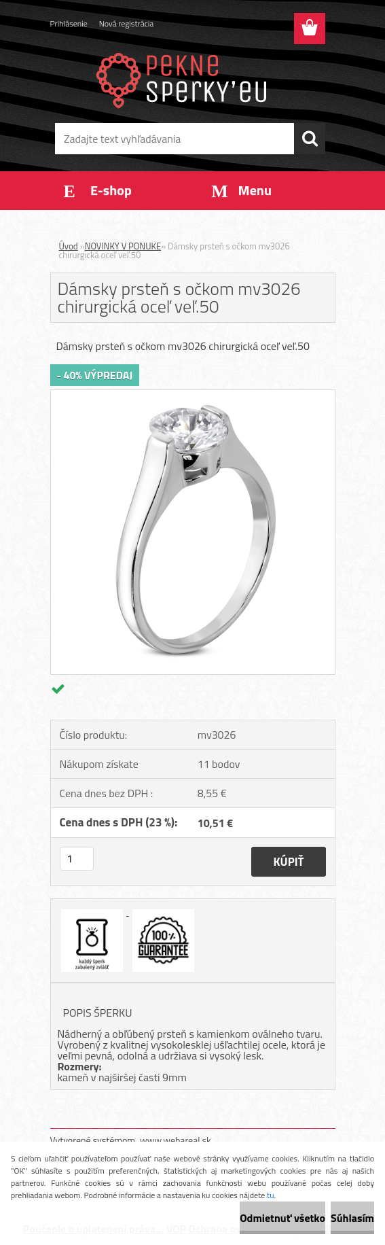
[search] (309, 138)
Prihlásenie (69, 23)
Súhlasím (352, 1218)
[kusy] (77, 859)
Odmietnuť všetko (282, 1218)
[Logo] (184, 79)
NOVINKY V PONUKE (123, 246)
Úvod (68, 246)
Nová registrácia (126, 23)
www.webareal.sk (175, 1140)
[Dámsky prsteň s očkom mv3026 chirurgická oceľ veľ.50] (193, 395)
